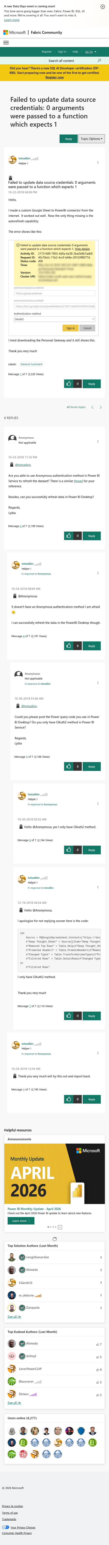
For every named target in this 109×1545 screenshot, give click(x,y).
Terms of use (10, 1512)
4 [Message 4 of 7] (24, 636)
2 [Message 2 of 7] (20, 526)
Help (75, 51)
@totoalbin (22, 465)
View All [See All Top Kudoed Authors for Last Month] (14, 1402)
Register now (55, 77)
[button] (69, 138)
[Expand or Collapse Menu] (6, 42)
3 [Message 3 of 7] (24, 1089)
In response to (36, 573)
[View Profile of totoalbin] (24, 158)
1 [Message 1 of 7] (20, 374)
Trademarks (9, 1519)
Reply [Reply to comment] (91, 536)
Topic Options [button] (90, 139)
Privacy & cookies (12, 1506)
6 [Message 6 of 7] (30, 840)
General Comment (31, 364)
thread (78, 481)
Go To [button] (89, 51)
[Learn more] (21, 1220)
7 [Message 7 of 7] (30, 1006)
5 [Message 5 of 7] (27, 756)
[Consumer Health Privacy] (54, 1533)
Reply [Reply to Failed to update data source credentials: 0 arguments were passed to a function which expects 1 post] (91, 383)
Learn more (12, 20)
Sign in (62, 51)
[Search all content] (75, 61)
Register (47, 51)
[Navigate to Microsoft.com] (14, 32)
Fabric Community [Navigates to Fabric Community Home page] (46, 32)
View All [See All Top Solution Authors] (14, 1316)
